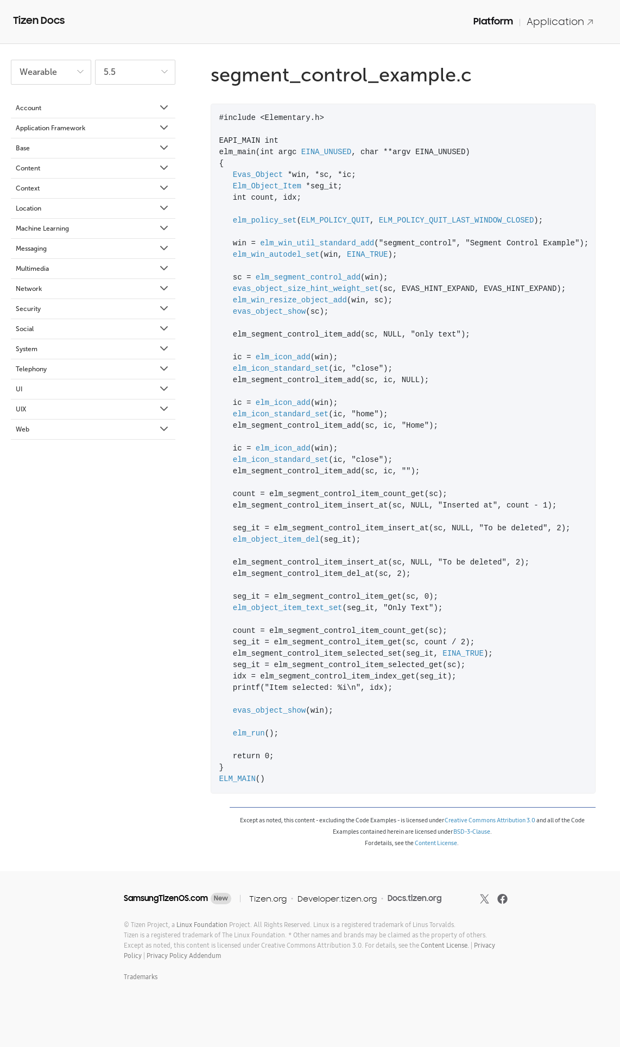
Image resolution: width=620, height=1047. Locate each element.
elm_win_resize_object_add (290, 300)
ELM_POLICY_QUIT (335, 220)
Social (93, 328)
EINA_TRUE (367, 255)
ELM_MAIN (237, 779)
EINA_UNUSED (326, 152)
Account (93, 108)
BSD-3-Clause (471, 831)
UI (93, 389)
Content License (436, 843)
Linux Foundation (201, 924)
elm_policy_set (265, 220)
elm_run (249, 733)
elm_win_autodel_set (276, 255)
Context (93, 188)
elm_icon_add (283, 357)
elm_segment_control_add (308, 277)
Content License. (445, 945)
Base (93, 148)
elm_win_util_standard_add (317, 243)
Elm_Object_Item (267, 186)
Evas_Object (258, 175)
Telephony (93, 369)
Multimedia (93, 268)
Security (93, 308)
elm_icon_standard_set (280, 369)
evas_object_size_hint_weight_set (306, 289)
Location (93, 208)
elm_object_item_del (276, 540)
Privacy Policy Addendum (184, 955)
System (93, 349)
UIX (93, 409)
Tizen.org (268, 898)
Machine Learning (93, 228)
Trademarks (140, 976)
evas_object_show (269, 312)
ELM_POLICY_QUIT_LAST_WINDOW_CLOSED (456, 220)
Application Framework (93, 128)
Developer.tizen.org (337, 898)
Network (93, 288)
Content (93, 168)
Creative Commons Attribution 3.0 (490, 820)
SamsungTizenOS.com (166, 898)
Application (560, 21)
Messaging (93, 248)
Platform (493, 21)
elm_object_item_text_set (288, 608)
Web (93, 429)
